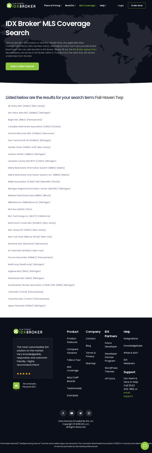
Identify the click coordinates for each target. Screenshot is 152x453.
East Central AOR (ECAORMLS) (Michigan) (29, 140)
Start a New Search (22, 66)
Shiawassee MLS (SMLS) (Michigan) (26, 278)
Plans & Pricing (52, 5)
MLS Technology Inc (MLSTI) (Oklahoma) (29, 216)
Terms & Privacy (91, 354)
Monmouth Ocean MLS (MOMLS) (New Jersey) (32, 222)
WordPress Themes (111, 369)
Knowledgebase (133, 345)
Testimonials (74, 388)
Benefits (69, 5)
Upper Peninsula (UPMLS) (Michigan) (27, 305)
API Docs (110, 378)
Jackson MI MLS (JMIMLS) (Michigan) (27, 154)
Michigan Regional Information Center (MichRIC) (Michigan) (39, 188)
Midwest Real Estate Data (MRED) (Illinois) (29, 195)
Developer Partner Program (111, 357)
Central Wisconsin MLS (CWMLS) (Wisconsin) (31, 133)
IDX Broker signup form (84, 49)
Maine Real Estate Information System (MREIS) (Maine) (36, 167)
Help (102, 5)
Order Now (137, 5)
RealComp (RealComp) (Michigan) (26, 264)
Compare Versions (72, 351)
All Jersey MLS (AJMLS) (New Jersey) (26, 105)
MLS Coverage (87, 5)
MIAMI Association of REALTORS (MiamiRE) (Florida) (34, 181)
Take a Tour (74, 360)
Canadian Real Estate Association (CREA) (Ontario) (34, 126)
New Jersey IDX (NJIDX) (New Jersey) (27, 229)
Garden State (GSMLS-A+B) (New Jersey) (29, 147)
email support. (128, 394)
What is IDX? (131, 353)
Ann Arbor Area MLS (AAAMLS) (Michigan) (29, 112)
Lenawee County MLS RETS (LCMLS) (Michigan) (32, 161)
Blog (88, 345)
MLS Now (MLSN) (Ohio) (20, 209)
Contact (91, 338)
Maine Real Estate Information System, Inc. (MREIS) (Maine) (38, 174)
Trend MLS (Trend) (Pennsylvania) (25, 291)
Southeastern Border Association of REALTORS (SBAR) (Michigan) (41, 285)
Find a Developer (111, 344)
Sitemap (91, 363)
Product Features (72, 340)
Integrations (131, 338)
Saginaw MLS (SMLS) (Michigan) (24, 271)
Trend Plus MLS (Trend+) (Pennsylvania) (28, 298)
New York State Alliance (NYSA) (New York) (30, 236)
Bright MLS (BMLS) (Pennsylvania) (25, 119)
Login (121, 5)
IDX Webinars (129, 361)
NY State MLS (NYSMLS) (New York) (26, 250)
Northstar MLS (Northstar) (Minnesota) (28, 243)
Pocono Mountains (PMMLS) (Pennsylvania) (30, 257)
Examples (72, 395)
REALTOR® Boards (73, 379)
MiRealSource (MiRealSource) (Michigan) (29, 202)
